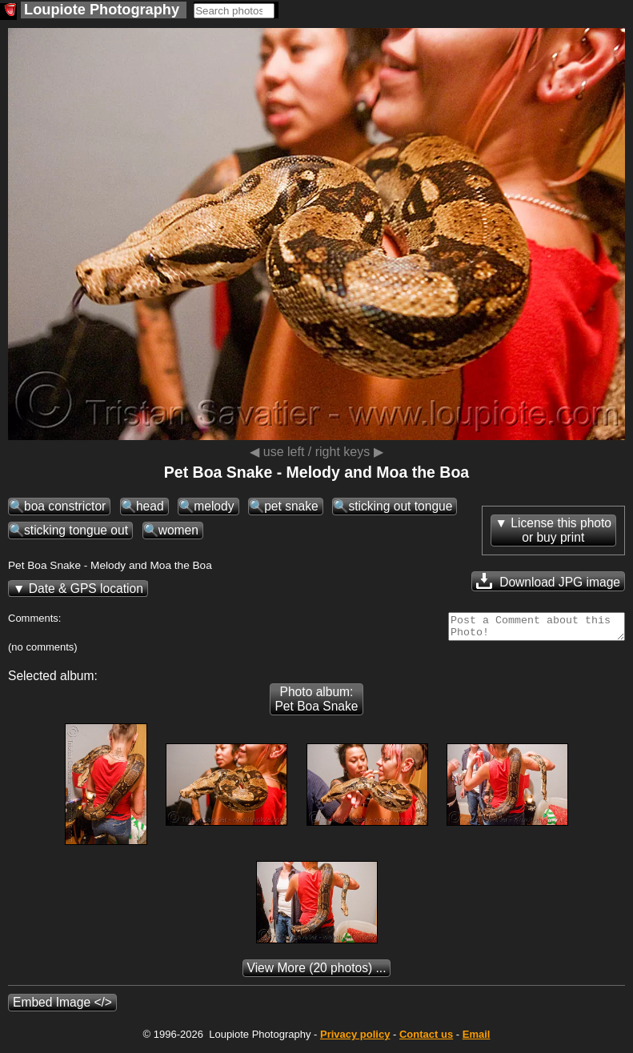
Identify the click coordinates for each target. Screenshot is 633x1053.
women (178, 530)
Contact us (426, 1039)
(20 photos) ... (317, 972)
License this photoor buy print (561, 530)
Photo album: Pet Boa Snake (316, 704)
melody (214, 506)
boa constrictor (65, 506)
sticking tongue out (76, 530)
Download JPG (548, 581)
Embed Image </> (62, 1007)
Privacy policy (355, 1039)
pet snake (291, 506)
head (150, 506)
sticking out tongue (400, 506)
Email (477, 1039)
